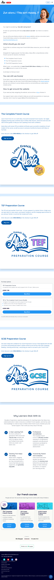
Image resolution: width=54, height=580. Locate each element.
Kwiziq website (45, 81)
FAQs (2, 572)
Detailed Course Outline (5, 564)
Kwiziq (28, 36)
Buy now (6, 222)
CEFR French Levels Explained (6, 567)
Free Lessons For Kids (5, 569)
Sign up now (7, 138)
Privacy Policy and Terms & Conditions (8, 561)
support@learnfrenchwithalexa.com (9, 554)
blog (38, 92)
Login (48, 2)
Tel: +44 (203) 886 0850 (6, 556)
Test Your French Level (5, 571)
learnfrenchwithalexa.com (10, 40)
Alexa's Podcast (4, 566)
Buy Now (27, 294)
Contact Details (4, 562)
